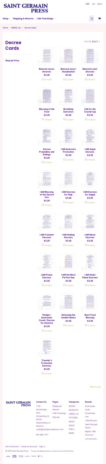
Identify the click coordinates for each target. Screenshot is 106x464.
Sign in (100, 4)
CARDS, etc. (74, 414)
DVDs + (72, 429)
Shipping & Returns (23, 18)
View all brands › (91, 439)
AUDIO (71, 425)
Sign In (42, 446)
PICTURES (73, 418)
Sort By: (88, 41)
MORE (71, 433)
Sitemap (56, 417)
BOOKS (72, 406)
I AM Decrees (91, 420)
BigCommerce (45, 451)
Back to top (95, 387)
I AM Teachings (45, 18)
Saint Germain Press (20, 451)
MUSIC (72, 421)
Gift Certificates (12, 446)
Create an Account (29, 446)
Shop (6, 18)
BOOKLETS (73, 410)
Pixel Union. (69, 451)
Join (93, 4)
